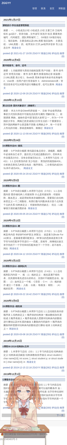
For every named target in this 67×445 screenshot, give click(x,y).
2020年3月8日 (11, 300)
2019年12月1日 (11, 374)
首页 (52, 8)
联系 (43, 8)
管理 (34, 8)
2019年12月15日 (12, 340)
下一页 (60, 415)
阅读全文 (16, 47)
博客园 (61, 8)
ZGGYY (6, 3)
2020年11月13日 (12, 100)
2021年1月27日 (11, 19)
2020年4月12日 (11, 220)
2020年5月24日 (11, 140)
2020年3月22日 (11, 260)
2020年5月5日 (11, 180)
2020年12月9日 (11, 59)
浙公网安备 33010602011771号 (19, 434)
